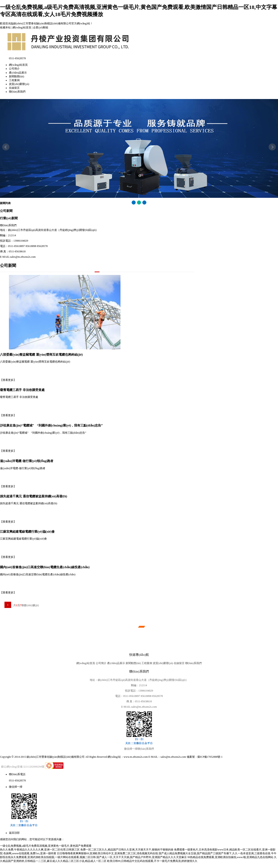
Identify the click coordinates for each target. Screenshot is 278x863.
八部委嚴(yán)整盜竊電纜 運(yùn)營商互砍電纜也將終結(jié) (41, 354)
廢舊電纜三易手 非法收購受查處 (22, 390)
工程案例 (14, 80)
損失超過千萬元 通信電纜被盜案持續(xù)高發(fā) (33, 496)
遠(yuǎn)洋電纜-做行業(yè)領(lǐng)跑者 (26, 461)
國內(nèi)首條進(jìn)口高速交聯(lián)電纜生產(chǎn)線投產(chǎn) (44, 567)
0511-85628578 (17, 780)
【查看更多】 (8, 380)
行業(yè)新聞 (9, 218)
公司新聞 (6, 211)
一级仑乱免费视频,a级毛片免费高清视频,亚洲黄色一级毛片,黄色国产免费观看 (45, 845)
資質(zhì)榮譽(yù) (19, 84)
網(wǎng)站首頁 (21, 27)
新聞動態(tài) (16, 76)
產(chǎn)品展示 (18, 72)
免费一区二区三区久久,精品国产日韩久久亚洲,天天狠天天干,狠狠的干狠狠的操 (126, 849)
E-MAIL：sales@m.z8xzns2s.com (167, 756)
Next (272, 147)
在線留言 (14, 87)
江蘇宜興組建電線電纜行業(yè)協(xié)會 (27, 531)
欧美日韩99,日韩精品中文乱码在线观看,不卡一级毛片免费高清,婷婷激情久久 (152, 861)
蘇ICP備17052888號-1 (210, 756)
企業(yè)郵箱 (40, 27)
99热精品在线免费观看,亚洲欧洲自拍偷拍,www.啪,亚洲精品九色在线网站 (230, 857)
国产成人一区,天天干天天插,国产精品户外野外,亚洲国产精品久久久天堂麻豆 (141, 857)
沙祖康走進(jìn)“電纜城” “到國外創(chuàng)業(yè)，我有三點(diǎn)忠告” (51, 425)
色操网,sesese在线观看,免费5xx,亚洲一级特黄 (29, 853)
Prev (5, 147)
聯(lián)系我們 (17, 91)
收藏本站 (5, 27)
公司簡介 (14, 68)
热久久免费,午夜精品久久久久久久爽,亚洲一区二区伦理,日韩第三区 (40, 849)
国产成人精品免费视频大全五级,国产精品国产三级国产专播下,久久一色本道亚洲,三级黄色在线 (214, 853)
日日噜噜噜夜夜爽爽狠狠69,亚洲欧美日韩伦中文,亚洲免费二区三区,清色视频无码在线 (107, 853)
